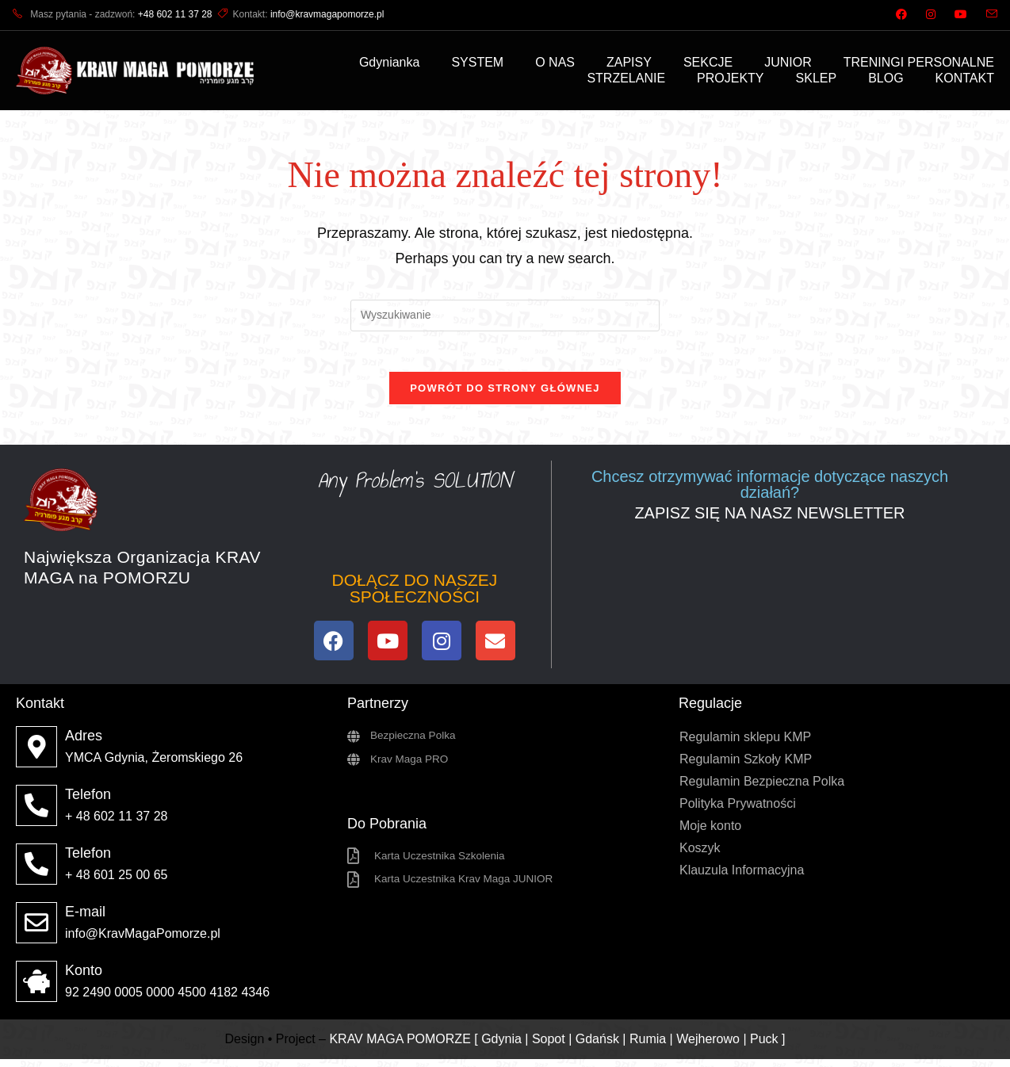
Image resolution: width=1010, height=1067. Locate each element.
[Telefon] (36, 813)
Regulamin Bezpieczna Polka (761, 789)
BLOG (885, 78)
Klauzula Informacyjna (741, 878)
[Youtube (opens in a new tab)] (961, 15)
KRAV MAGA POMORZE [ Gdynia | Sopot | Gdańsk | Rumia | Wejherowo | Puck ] (557, 1046)
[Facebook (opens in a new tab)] (901, 15)
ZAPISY (629, 62)
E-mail (85, 919)
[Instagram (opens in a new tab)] (930, 15)
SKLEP (816, 78)
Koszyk (700, 855)
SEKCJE (708, 62)
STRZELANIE (626, 78)
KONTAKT (964, 78)
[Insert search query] (505, 315)
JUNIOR (788, 62)
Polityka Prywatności (737, 811)
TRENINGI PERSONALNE (919, 62)
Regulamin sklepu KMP (745, 744)
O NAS (555, 62)
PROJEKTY (730, 78)
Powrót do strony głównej (505, 396)
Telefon (88, 802)
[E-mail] (36, 930)
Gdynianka (389, 62)
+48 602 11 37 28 (175, 14)
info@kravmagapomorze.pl (327, 14)
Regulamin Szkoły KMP (745, 767)
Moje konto (710, 833)
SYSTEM (477, 62)
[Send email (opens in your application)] (987, 15)
